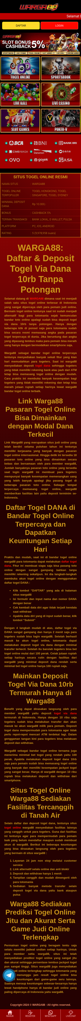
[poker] (20, 121)
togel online (12, 827)
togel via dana (65, 713)
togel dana (42, 365)
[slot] (61, 68)
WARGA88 (36, 298)
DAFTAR (21, 25)
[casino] (61, 94)
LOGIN (59, 25)
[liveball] (61, 121)
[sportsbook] (20, 94)
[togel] (20, 68)
